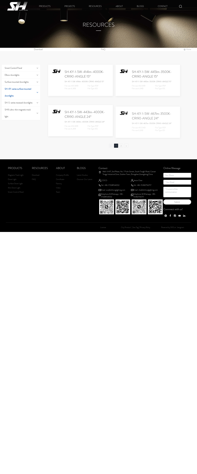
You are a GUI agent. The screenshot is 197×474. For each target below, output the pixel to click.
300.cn (173, 232)
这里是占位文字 (19, 52)
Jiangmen (180, 232)
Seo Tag (135, 232)
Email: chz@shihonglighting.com (145, 195)
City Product (126, 232)
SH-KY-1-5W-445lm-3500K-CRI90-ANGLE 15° (152, 79)
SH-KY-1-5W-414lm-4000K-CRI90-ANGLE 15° (84, 79)
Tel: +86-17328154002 (110, 190)
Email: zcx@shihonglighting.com (113, 195)
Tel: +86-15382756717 (142, 190)
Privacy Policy (145, 232)
